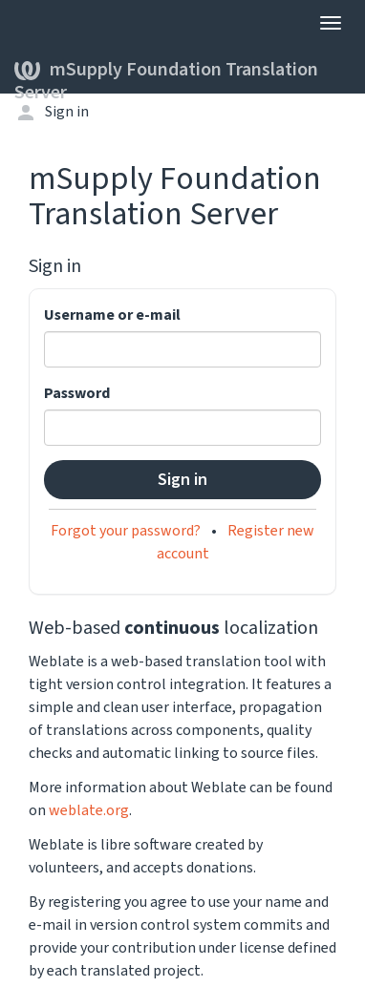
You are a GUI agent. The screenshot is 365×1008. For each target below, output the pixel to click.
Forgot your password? (126, 530)
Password (77, 393)
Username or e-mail (112, 315)
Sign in (67, 111)
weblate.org (89, 810)
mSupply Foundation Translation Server (166, 75)
